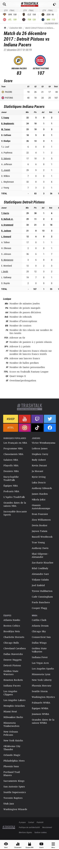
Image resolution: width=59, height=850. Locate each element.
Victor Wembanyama (43, 442)
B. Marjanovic (7, 259)
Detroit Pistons (12, 665)
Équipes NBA (10, 485)
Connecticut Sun (41, 637)
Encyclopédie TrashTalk (11, 478)
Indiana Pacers (12, 685)
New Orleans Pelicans (10, 733)
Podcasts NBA (11, 491)
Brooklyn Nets (11, 631)
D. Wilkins (5, 175)
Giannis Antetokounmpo (41, 507)
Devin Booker (39, 525)
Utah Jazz (8, 803)
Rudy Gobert (39, 459)
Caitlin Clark (39, 620)
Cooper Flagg (39, 608)
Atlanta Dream (40, 625)
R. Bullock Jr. (7, 218)
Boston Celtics (11, 625)
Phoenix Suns (11, 766)
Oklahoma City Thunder (11, 748)
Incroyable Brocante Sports (15, 513)
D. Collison (6, 135)
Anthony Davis (40, 548)
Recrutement (47, 827)
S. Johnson (6, 253)
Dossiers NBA (11, 471)
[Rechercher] (4, 4)
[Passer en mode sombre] (54, 4)
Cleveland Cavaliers (14, 648)
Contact (31, 822)
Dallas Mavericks (13, 654)
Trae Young (38, 542)
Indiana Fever (40, 657)
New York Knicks (13, 740)
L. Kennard (6, 236)
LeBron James (40, 448)
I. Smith (4, 271)
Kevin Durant (39, 465)
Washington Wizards (15, 809)
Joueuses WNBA (40, 714)
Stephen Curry (40, 454)
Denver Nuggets (12, 659)
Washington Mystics (43, 697)
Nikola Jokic (39, 499)
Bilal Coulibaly (40, 568)
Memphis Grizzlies (14, 705)
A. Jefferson (6, 164)
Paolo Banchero (41, 602)
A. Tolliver (5, 242)
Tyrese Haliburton (42, 591)
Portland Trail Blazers (11, 774)
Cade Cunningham (42, 596)
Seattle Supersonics (14, 792)
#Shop (11, 419)
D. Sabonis (6, 158)
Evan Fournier (40, 514)
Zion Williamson (41, 519)
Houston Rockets (13, 680)
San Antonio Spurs (14, 786)
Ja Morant (37, 471)
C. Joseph (5, 170)
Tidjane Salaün (40, 579)
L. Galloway (6, 277)
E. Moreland (6, 265)
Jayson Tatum (39, 531)
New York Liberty (42, 680)
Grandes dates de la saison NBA (14, 504)
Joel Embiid (38, 585)
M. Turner (5, 129)
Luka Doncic (39, 482)
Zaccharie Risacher (42, 562)
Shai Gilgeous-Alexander (40, 555)
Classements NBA (13, 454)
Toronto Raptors (12, 798)
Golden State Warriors (10, 673)
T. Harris (5, 213)
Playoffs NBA (10, 465)
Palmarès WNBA (41, 702)
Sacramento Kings (13, 781)
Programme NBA (13, 448)
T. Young (5, 117)
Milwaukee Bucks (13, 717)
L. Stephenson (7, 181)
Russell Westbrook (42, 536)
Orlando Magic (11, 755)
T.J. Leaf (5, 146)
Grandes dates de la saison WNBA (43, 721)
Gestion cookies (40, 832)
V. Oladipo (5, 140)
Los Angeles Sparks (43, 668)
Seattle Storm (40, 691)
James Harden (40, 493)
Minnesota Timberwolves (11, 724)
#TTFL (10, 427)
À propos (22, 822)
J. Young (5, 187)
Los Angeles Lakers (14, 700)
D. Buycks (5, 283)
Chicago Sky (39, 631)
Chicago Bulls (11, 642)
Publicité (40, 822)
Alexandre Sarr (40, 574)
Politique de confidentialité (29, 827)
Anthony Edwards (42, 488)
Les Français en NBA (15, 442)
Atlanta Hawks (11, 620)
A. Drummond (7, 224)
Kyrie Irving (39, 476)
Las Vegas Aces (40, 663)
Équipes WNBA (40, 708)
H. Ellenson (6, 248)
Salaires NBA (10, 459)
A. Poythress (6, 152)
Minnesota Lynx (41, 674)
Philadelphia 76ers (14, 760)
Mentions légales (25, 832)
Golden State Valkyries (39, 650)
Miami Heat (10, 711)
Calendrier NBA (15, 27)
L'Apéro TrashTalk (14, 497)
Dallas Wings (39, 642)
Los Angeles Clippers (10, 693)
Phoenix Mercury (41, 685)
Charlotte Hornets (13, 637)
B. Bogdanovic (7, 123)
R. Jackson (6, 230)
